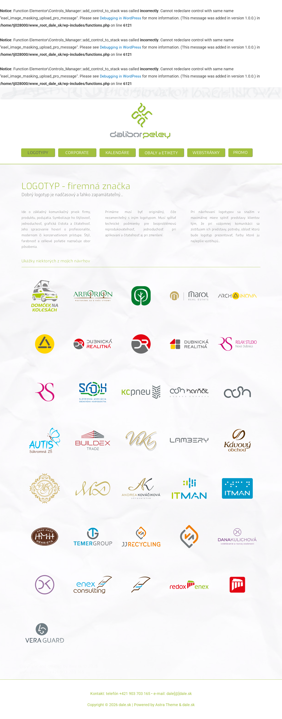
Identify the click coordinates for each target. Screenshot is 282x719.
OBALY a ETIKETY (161, 152)
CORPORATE (77, 152)
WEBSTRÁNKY (206, 152)
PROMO (240, 152)
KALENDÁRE (117, 152)
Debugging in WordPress (121, 18)
